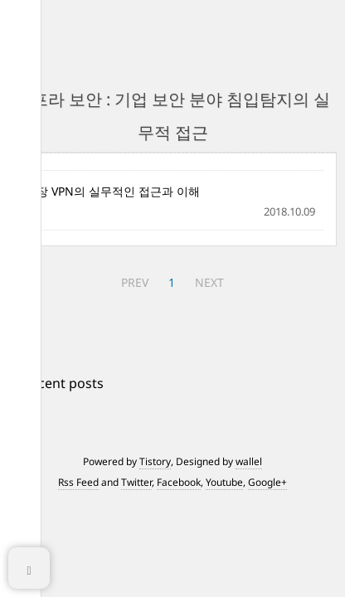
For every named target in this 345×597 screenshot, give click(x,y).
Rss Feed (78, 482)
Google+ (267, 482)
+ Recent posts (58, 383)
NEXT (209, 282)
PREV (134, 282)
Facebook (179, 482)
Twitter (136, 482)
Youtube (224, 482)
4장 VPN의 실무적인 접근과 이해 (115, 191)
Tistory (155, 461)
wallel (249, 461)
